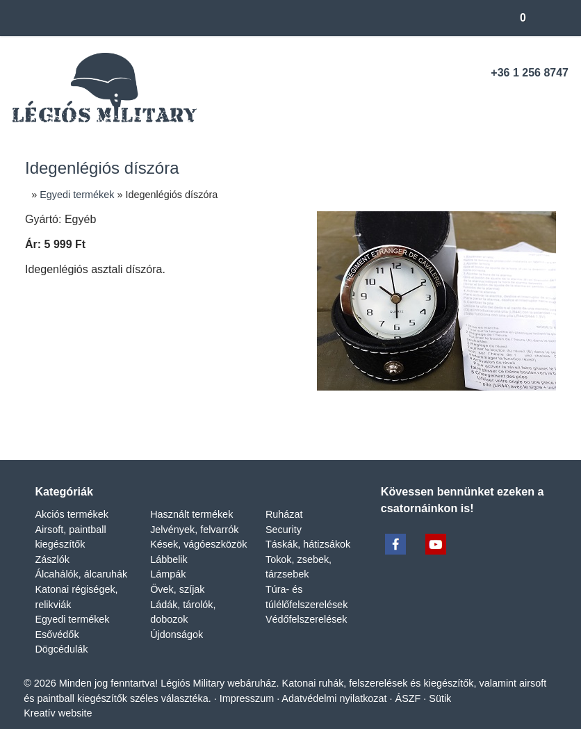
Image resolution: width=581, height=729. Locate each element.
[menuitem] (95, 78)
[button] (36, 66)
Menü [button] (46, 141)
